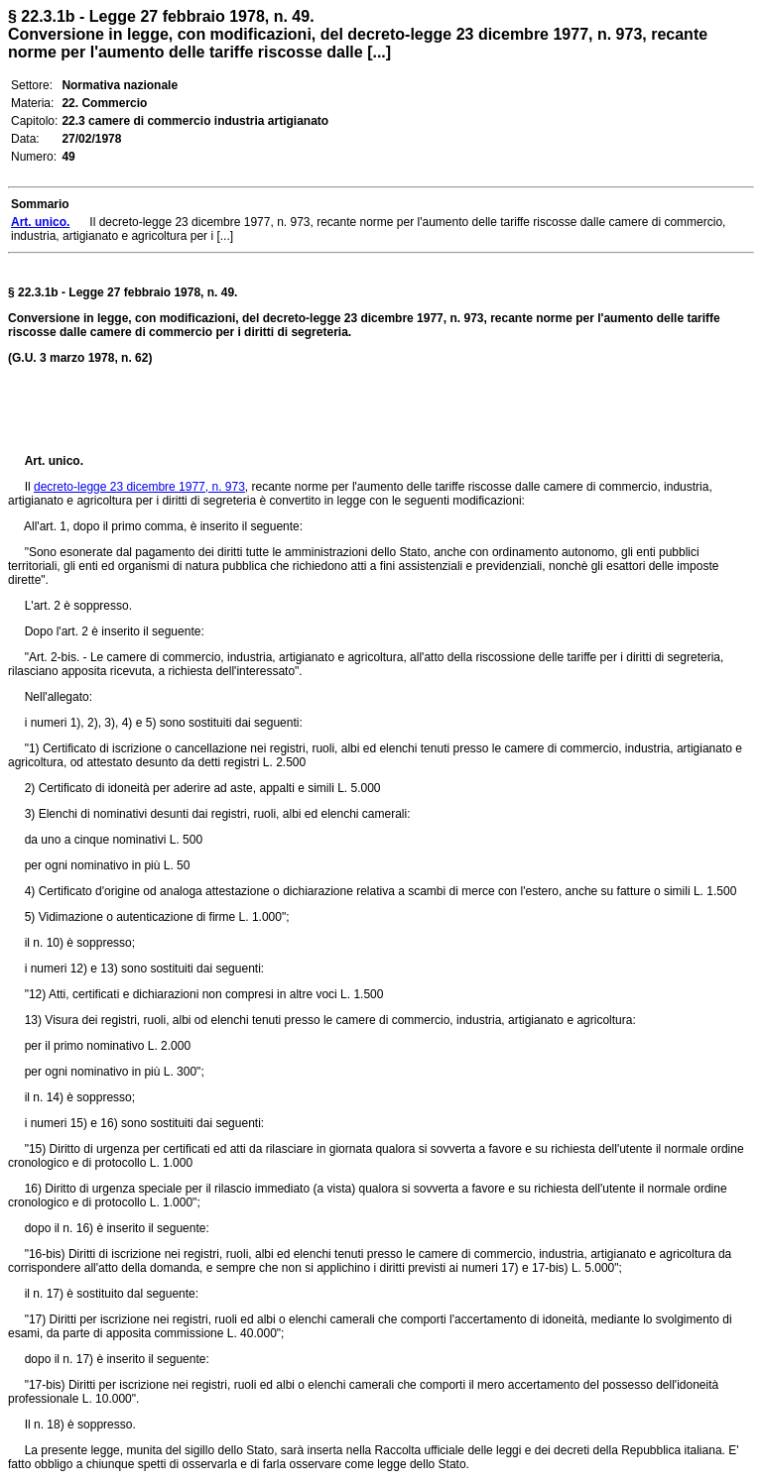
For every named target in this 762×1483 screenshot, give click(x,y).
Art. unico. (54, 461)
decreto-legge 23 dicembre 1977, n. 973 (139, 487)
